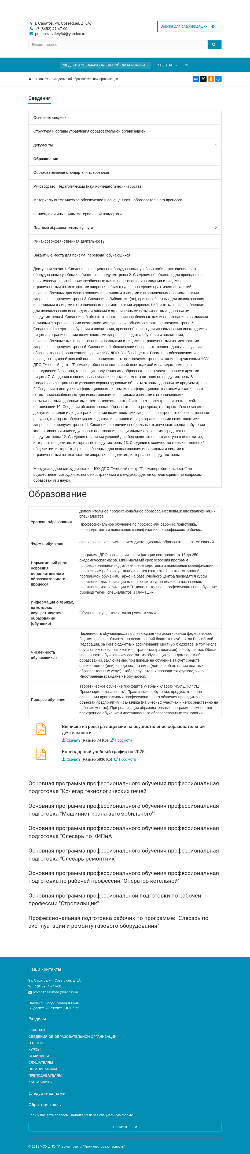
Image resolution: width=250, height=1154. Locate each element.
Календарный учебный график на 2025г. (105, 751)
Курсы (34, 1049)
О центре (37, 1043)
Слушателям (40, 1063)
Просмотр (123, 740)
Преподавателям (45, 1075)
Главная (42, 79)
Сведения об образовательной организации (85, 79)
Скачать (74, 740)
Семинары (38, 1056)
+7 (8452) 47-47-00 (51, 29)
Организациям (42, 1069)
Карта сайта (40, 1082)
